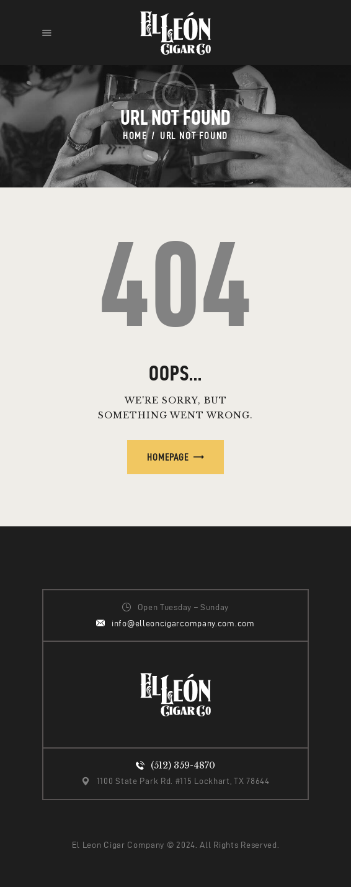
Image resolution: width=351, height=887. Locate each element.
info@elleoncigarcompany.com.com (183, 623)
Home (135, 135)
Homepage (168, 457)
